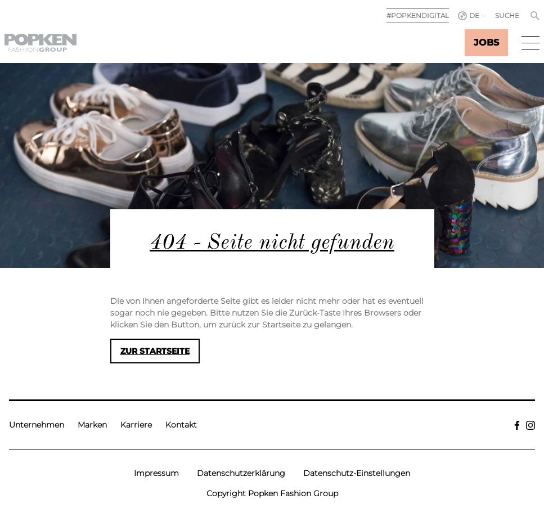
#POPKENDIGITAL (417, 15)
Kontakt (181, 425)
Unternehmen (36, 425)
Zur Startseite (155, 351)
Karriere (136, 425)
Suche (507, 15)
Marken (92, 425)
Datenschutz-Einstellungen (356, 473)
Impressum (156, 473)
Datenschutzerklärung (241, 473)
